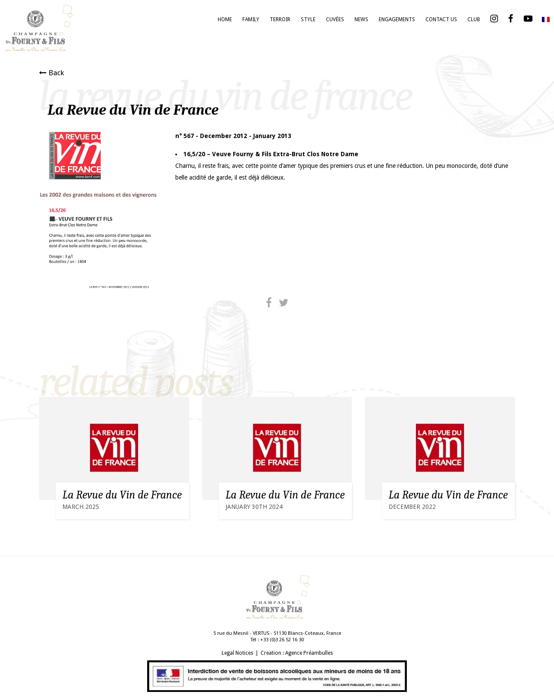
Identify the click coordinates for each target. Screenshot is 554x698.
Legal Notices (237, 653)
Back (51, 72)
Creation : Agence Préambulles (297, 653)
